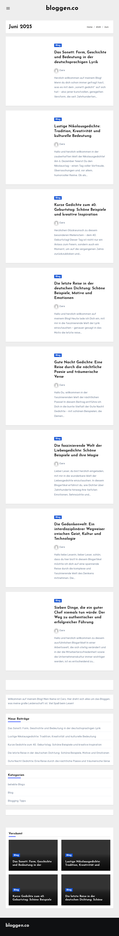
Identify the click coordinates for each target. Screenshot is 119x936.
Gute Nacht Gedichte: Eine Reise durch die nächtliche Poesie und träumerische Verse (59, 761)
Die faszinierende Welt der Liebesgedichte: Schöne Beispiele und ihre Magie (78, 450)
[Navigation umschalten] (8, 8)
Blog (57, 45)
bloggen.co (62, 8)
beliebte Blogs (16, 784)
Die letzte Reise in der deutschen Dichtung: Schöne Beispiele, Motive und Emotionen (58, 752)
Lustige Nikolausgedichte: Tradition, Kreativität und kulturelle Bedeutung (77, 131)
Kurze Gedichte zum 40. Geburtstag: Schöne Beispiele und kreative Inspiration (80, 209)
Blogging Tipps (17, 800)
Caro (59, 70)
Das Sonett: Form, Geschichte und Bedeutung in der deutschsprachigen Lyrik (80, 57)
